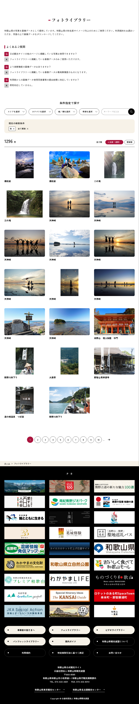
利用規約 (26, 652)
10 (98, 439)
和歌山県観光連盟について (115, 641)
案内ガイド (70, 641)
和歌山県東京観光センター (48, 689)
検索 (131, 111)
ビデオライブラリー (115, 630)
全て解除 (22, 128)
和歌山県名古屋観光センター (87, 689)
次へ (109, 439)
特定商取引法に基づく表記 (71, 652)
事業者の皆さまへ (26, 630)
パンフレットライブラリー (26, 641)
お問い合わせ (115, 652)
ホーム (7, 463)
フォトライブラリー (70, 630)
